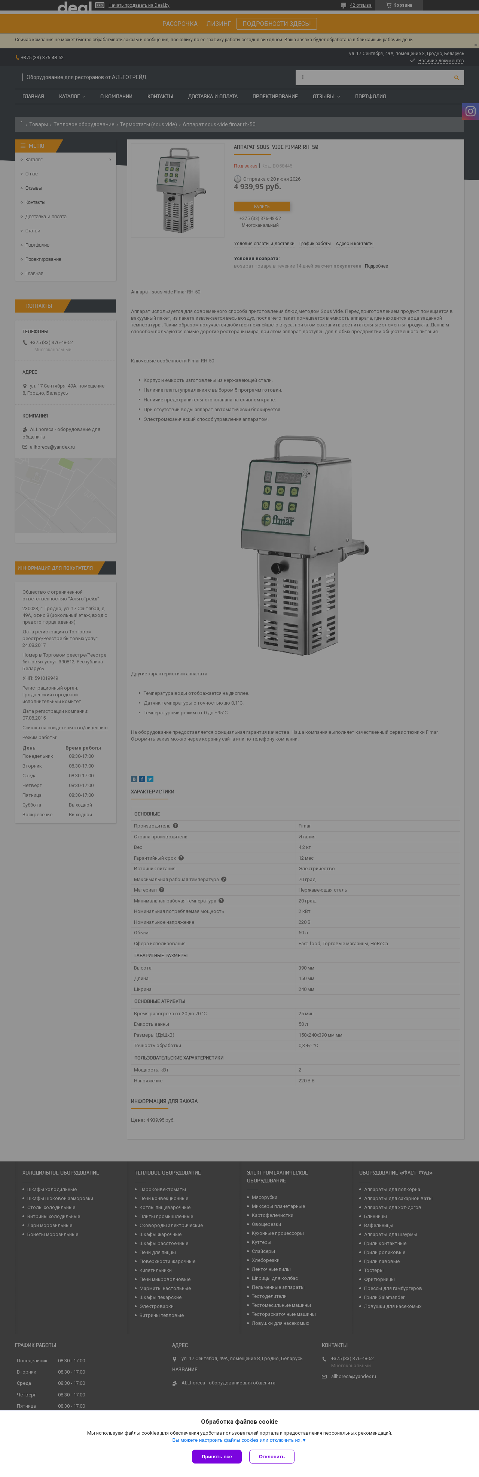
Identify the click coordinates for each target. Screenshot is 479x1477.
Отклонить (272, 1456)
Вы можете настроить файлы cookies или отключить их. (237, 1440)
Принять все (217, 1456)
